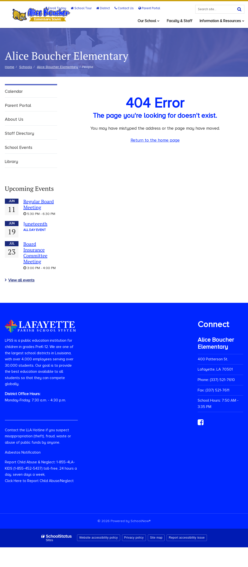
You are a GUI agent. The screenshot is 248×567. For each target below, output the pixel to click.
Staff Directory (19, 133)
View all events (21, 280)
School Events (18, 147)
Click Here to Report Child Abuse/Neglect (39, 481)
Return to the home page (155, 140)
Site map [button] (156, 537)
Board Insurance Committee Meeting (35, 253)
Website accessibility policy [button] (98, 537)
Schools (25, 67)
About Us (14, 119)
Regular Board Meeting (38, 204)
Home (9, 67)
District (103, 8)
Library (11, 161)
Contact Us (124, 8)
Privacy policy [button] (134, 537)
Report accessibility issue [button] (187, 537)
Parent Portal (149, 8)
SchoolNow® (141, 521)
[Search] (239, 9)
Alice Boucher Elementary (57, 67)
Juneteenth (35, 223)
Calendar (14, 91)
